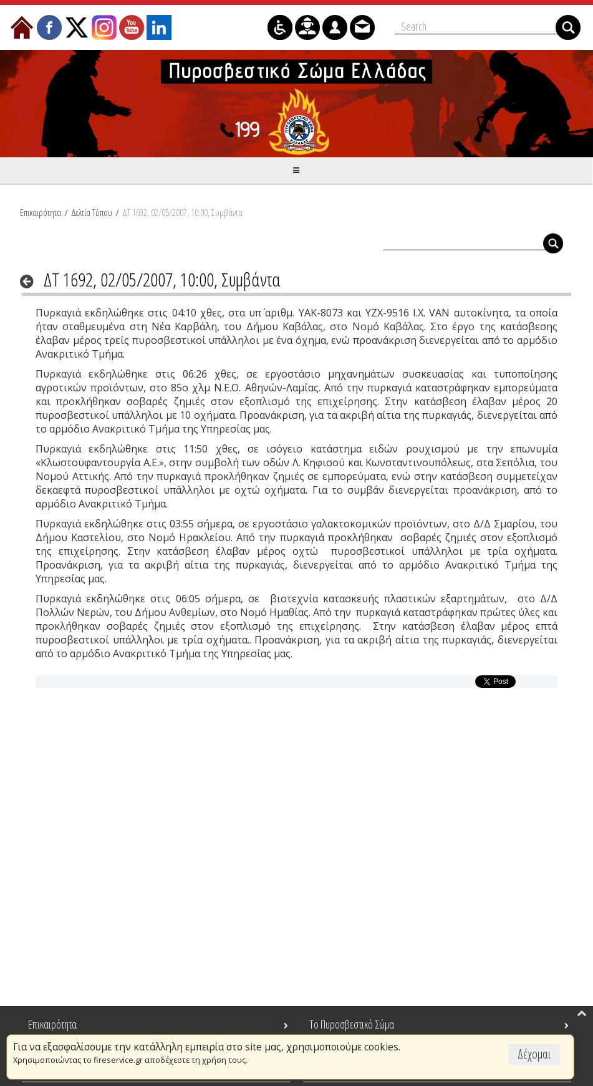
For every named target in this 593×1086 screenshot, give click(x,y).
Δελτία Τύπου (91, 212)
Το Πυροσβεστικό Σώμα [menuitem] (351, 1024)
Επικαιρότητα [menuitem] (52, 1024)
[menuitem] (22, 27)
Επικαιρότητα (40, 212)
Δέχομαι (534, 1053)
